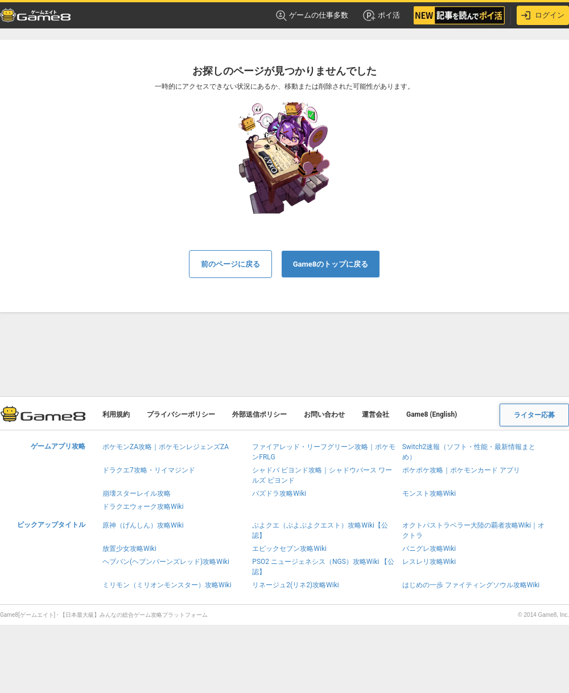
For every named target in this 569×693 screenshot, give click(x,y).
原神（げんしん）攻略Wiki (143, 525)
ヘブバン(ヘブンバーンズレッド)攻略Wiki (165, 562)
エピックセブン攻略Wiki (289, 549)
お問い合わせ (324, 414)
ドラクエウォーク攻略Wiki (143, 507)
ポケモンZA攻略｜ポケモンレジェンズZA (165, 447)
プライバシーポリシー (181, 414)
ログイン (542, 15)
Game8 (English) (431, 414)
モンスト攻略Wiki (429, 493)
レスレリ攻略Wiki (429, 562)
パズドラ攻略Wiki (279, 493)
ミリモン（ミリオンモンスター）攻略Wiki (167, 585)
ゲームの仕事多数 (312, 15)
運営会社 (375, 414)
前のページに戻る (230, 264)
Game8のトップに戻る (331, 264)
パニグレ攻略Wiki (429, 549)
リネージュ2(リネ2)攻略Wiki (295, 585)
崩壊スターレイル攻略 (136, 493)
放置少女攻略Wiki (129, 549)
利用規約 (116, 414)
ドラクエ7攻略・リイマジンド (148, 470)
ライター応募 (534, 415)
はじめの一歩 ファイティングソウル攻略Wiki (471, 585)
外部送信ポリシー (259, 414)
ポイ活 (381, 15)
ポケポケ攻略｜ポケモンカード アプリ (461, 470)
